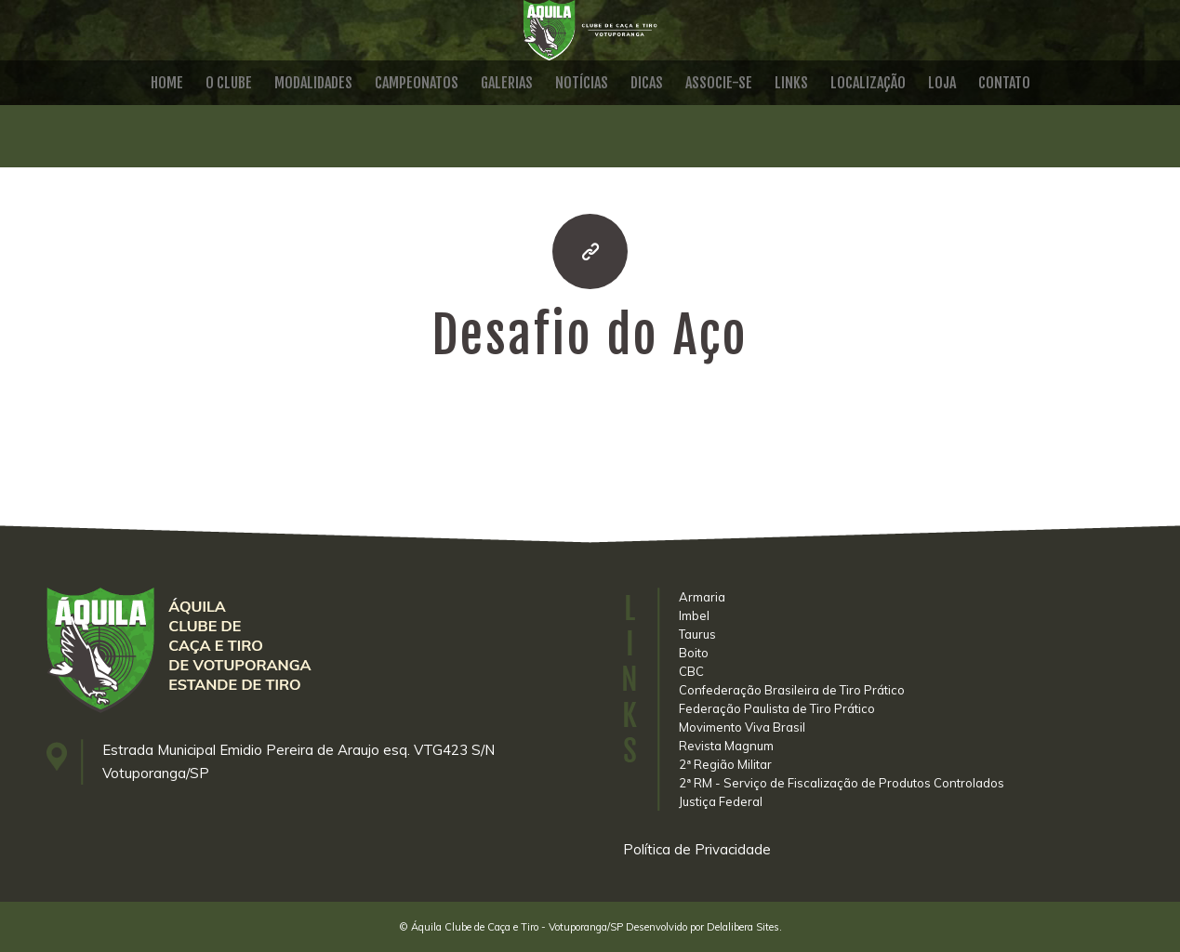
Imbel (694, 615)
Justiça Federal (720, 801)
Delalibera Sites (743, 926)
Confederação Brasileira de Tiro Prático (792, 689)
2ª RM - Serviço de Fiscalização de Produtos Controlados (841, 782)
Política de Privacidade (697, 849)
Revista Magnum (726, 745)
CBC (691, 671)
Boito (694, 652)
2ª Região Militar (725, 764)
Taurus (697, 634)
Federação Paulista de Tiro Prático (777, 708)
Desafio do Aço (590, 335)
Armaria (702, 596)
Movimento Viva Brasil (742, 727)
